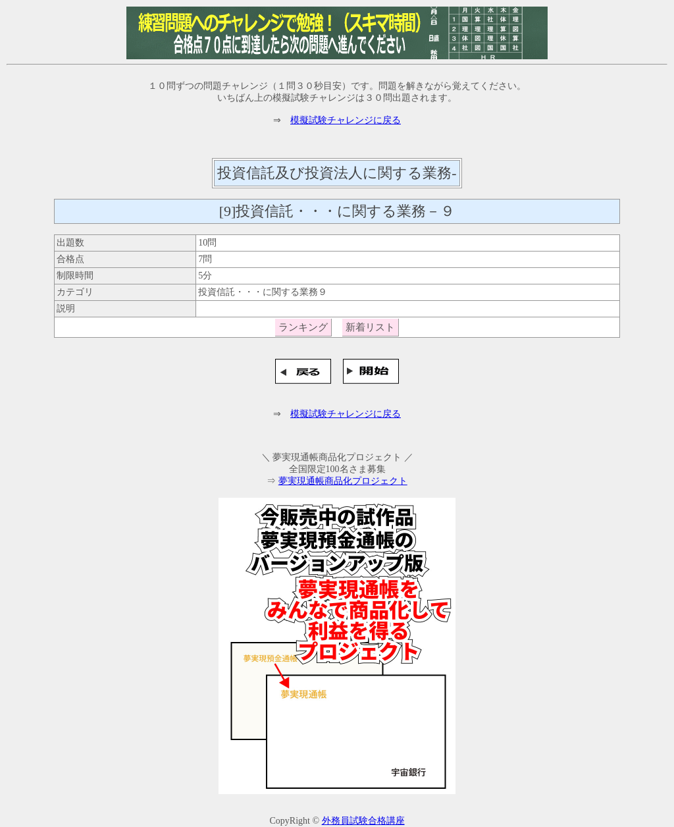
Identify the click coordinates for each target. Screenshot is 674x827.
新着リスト (370, 327)
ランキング (303, 327)
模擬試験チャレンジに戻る (345, 120)
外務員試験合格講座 (363, 821)
